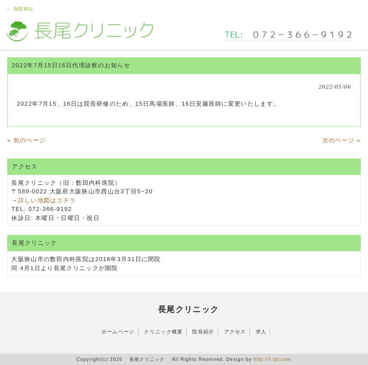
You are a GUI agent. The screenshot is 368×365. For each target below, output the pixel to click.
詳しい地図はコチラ (47, 200)
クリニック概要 (163, 331)
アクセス (235, 331)
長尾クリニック (188, 309)
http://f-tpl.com (272, 359)
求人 (261, 331)
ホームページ (118, 331)
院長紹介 (203, 331)
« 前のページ (26, 140)
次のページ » (341, 140)
